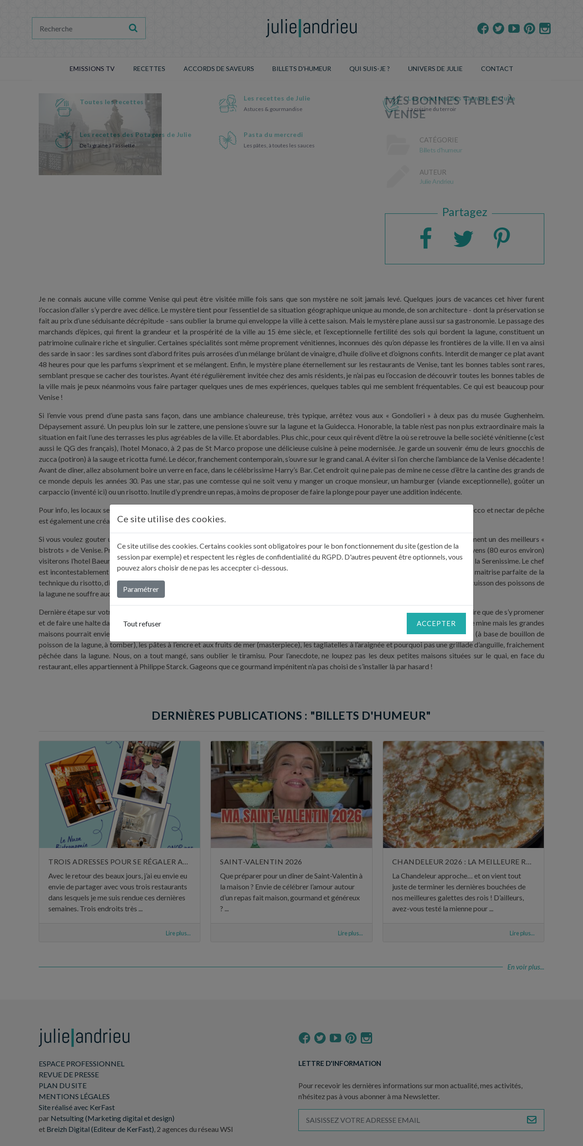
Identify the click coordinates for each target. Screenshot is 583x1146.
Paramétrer (141, 589)
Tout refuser (142, 623)
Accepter (436, 623)
